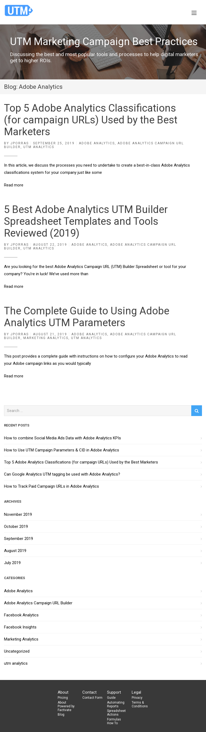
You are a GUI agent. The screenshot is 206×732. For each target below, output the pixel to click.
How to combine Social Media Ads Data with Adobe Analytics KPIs (62, 438)
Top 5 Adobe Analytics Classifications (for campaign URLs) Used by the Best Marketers (90, 120)
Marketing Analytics (45, 338)
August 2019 (15, 550)
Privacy (137, 698)
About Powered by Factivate (66, 706)
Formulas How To (114, 721)
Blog (61, 714)
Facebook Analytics (21, 615)
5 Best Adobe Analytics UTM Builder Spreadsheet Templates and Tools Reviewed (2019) (86, 221)
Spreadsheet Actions (116, 712)
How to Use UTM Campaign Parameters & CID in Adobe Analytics (61, 450)
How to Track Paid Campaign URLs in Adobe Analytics (51, 486)
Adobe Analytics (97, 143)
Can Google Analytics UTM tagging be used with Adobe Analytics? (62, 474)
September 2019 (18, 538)
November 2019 (18, 514)
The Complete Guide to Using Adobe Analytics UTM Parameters (86, 317)
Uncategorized (17, 651)
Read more (13, 185)
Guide (111, 698)
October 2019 (16, 526)
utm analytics (38, 147)
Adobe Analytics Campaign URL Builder (38, 603)
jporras (19, 143)
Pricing (63, 698)
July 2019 (12, 562)
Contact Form (92, 698)
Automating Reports (115, 704)
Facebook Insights (20, 627)
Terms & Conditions (140, 704)
